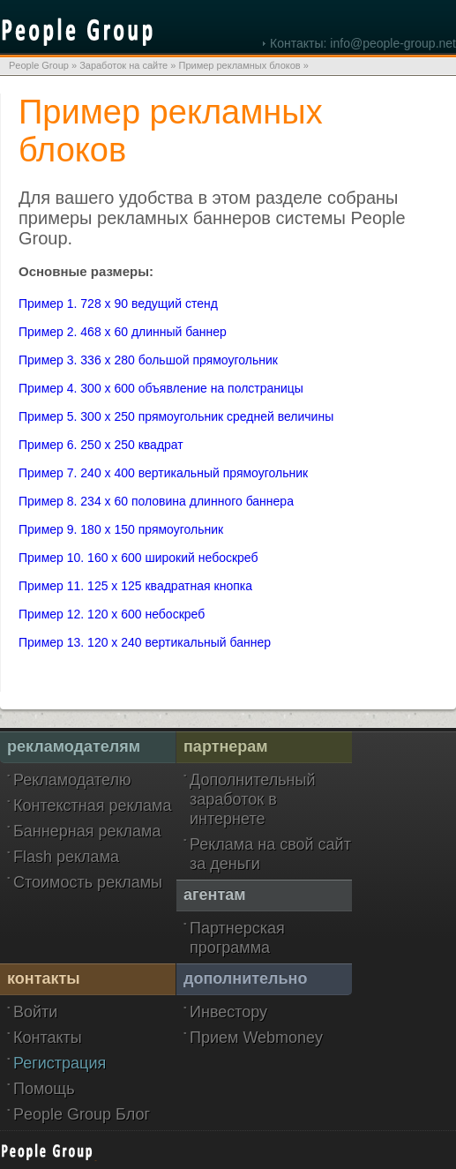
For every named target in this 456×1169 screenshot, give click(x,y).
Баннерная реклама (87, 831)
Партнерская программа (237, 937)
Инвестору (228, 1012)
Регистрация (59, 1063)
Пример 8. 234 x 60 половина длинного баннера (156, 501)
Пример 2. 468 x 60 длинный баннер (123, 332)
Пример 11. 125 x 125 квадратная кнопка (135, 586)
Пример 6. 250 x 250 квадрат (101, 445)
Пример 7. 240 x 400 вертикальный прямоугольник (163, 473)
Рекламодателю (72, 780)
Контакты (47, 1037)
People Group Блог (81, 1114)
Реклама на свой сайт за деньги (270, 854)
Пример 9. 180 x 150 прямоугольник (121, 529)
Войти (35, 1012)
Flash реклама (66, 857)
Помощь (44, 1089)
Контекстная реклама (92, 805)
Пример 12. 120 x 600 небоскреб (112, 614)
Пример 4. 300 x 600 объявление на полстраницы (161, 388)
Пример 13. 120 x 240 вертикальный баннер (145, 642)
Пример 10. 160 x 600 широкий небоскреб (138, 558)
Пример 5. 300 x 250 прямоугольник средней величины (176, 416)
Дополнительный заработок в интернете (253, 799)
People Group (39, 65)
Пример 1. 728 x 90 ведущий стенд (118, 303)
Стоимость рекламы (87, 882)
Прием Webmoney (256, 1037)
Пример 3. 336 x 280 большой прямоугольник (148, 360)
